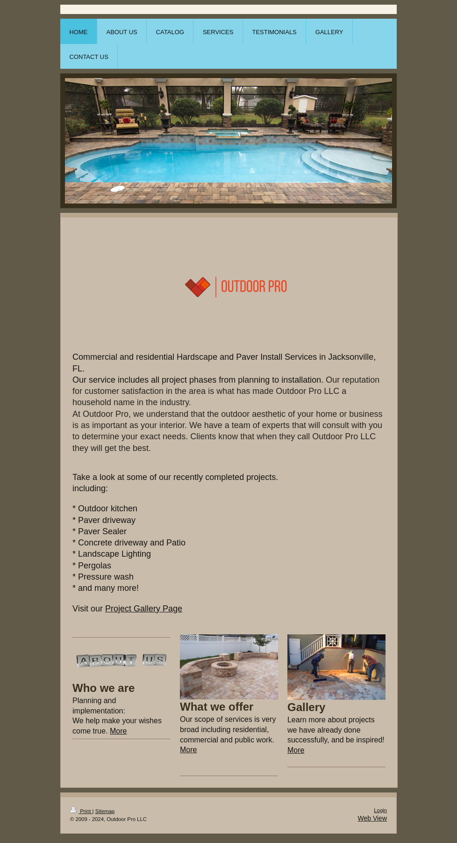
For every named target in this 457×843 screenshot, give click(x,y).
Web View (372, 818)
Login (380, 810)
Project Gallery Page (143, 608)
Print (81, 811)
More (118, 731)
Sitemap (105, 811)
